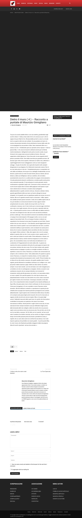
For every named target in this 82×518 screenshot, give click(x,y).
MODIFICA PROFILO (58, 496)
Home (18, 3)
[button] (70, 3)
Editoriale (30, 3)
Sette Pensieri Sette (19, 12)
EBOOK (12, 494)
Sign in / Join (69, 8)
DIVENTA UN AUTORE (58, 498)
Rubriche (23, 3)
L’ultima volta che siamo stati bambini (18, 372)
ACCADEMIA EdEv (36, 491)
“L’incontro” (41, 421)
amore (16, 351)
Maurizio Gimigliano (16, 125)
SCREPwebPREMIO (15, 496)
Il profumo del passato (15, 421)
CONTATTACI (35, 501)
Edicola (41, 3)
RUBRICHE (13, 491)
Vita (25, 351)
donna (21, 351)
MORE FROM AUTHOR (29, 408)
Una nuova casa (28, 421)
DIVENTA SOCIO (36, 496)
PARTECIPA (34, 498)
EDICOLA (12, 501)
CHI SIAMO (34, 489)
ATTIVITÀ (34, 494)
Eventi (35, 3)
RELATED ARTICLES (16, 408)
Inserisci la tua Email (59, 139)
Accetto (56, 153)
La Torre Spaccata (45, 371)
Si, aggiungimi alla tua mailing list (19, 469)
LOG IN (55, 489)
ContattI (58, 3)
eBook (46, 3)
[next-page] (14, 425)
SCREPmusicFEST (14, 498)
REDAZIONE (13, 489)
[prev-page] (11, 425)
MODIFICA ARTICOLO (58, 494)
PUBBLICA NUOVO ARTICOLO (61, 491)
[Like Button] (12, 346)
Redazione (51, 3)
